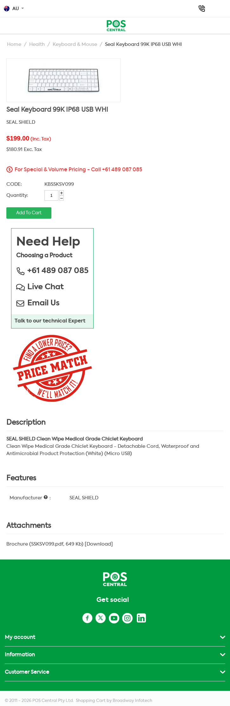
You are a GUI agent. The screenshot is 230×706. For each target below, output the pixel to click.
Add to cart (29, 213)
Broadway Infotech (132, 701)
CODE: (14, 184)
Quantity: (17, 195)
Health (37, 44)
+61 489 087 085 (202, 8)
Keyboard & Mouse (75, 44)
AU (11, 8)
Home (14, 44)
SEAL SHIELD (20, 122)
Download (99, 544)
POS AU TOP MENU (7, 25)
